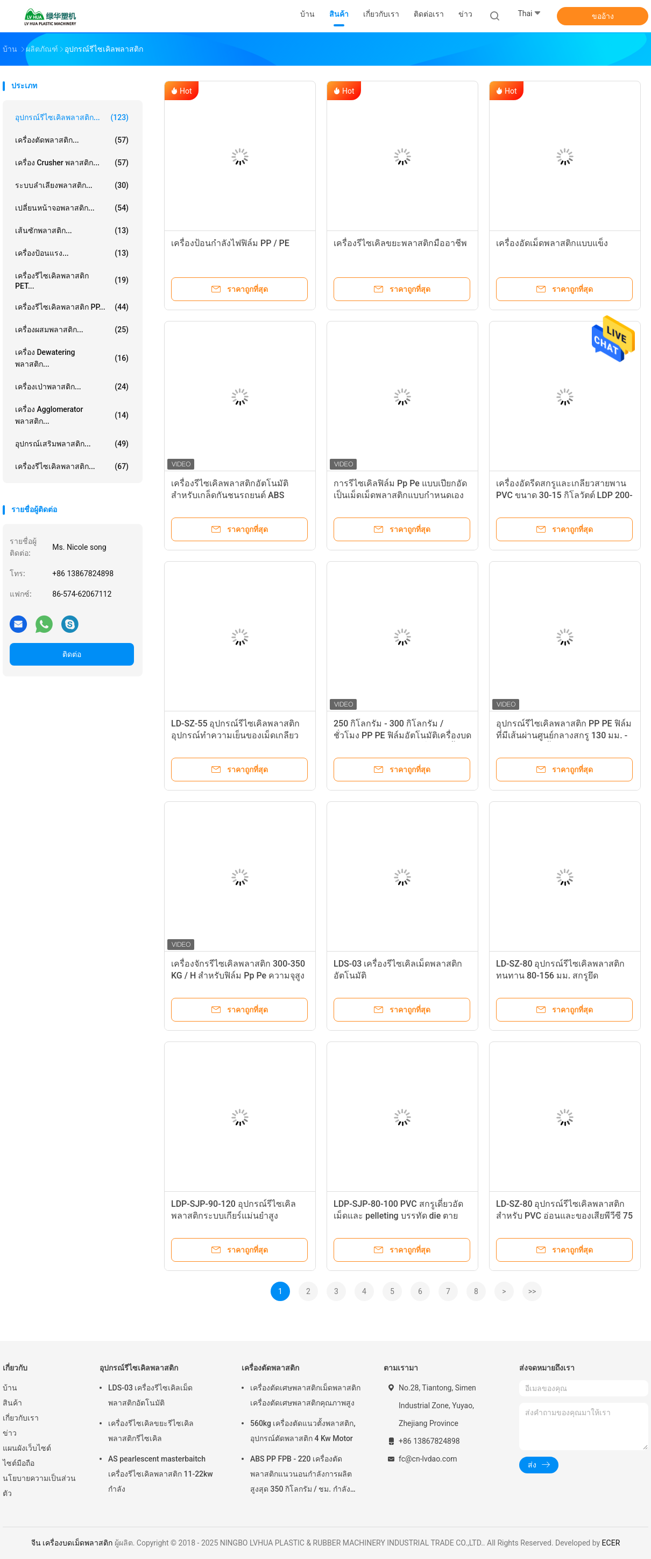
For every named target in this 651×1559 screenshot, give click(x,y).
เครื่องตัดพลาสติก (270, 1368)
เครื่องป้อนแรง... (72, 253)
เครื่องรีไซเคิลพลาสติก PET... (72, 280)
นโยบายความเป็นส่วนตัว (39, 1486)
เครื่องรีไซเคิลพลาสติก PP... (72, 307)
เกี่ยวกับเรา (21, 1418)
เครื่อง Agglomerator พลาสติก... (72, 415)
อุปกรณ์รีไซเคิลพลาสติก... (72, 117)
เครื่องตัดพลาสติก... (72, 140)
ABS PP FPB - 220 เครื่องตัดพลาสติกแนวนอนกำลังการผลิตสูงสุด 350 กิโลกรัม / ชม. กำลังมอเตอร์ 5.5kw (301, 1476)
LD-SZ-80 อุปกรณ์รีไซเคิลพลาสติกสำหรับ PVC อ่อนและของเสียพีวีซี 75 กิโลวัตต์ (564, 1216)
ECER (611, 1543)
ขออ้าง (603, 16)
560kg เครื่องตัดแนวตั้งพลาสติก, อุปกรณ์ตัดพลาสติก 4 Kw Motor (303, 1431)
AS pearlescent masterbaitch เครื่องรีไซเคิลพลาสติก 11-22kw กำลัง (160, 1474)
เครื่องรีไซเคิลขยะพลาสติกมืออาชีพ (400, 243)
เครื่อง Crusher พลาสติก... (72, 162)
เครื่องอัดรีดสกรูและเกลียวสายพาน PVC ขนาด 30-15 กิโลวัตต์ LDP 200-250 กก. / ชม (564, 495)
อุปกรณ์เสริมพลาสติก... (72, 443)
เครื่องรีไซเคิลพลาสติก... (72, 466)
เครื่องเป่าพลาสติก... (72, 386)
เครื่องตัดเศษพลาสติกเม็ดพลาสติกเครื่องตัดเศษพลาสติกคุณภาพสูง (305, 1395)
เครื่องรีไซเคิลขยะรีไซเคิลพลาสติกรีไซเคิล (151, 1431)
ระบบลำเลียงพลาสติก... (72, 185)
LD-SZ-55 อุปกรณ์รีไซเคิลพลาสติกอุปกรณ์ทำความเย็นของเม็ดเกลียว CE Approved (235, 735)
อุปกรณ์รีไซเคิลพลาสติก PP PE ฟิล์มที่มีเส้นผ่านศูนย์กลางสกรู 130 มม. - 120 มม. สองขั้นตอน (564, 735)
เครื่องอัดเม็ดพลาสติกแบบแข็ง (552, 243)
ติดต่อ (71, 654)
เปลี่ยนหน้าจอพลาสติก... (72, 207)
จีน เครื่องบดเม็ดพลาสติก (71, 1543)
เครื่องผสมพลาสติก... (72, 329)
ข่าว (10, 1433)
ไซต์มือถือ (18, 1463)
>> (532, 1291)
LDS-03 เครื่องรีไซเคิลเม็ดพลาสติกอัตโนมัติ (150, 1395)
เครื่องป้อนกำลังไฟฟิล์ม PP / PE (230, 243)
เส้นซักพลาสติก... (72, 230)
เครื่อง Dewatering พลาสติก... (72, 358)
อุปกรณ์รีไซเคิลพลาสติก (139, 1368)
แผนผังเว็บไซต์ (27, 1448)
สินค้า (12, 1403)
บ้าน (10, 1387)
